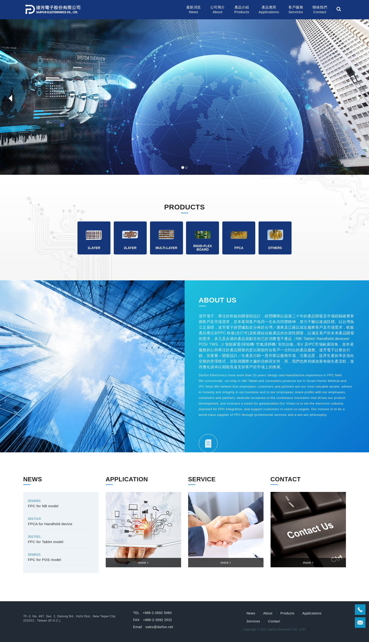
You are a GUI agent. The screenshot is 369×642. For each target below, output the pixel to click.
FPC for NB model (43, 506)
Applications (312, 613)
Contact (274, 621)
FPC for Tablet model (46, 542)
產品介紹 (241, 9)
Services (253, 621)
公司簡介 (217, 9)
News (251, 613)
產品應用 (269, 9)
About (267, 613)
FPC (222, 333)
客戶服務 (295, 9)
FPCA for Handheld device (50, 524)
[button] (9, 97)
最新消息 (193, 9)
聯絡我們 (319, 9)
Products (287, 613)
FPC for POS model (44, 560)
